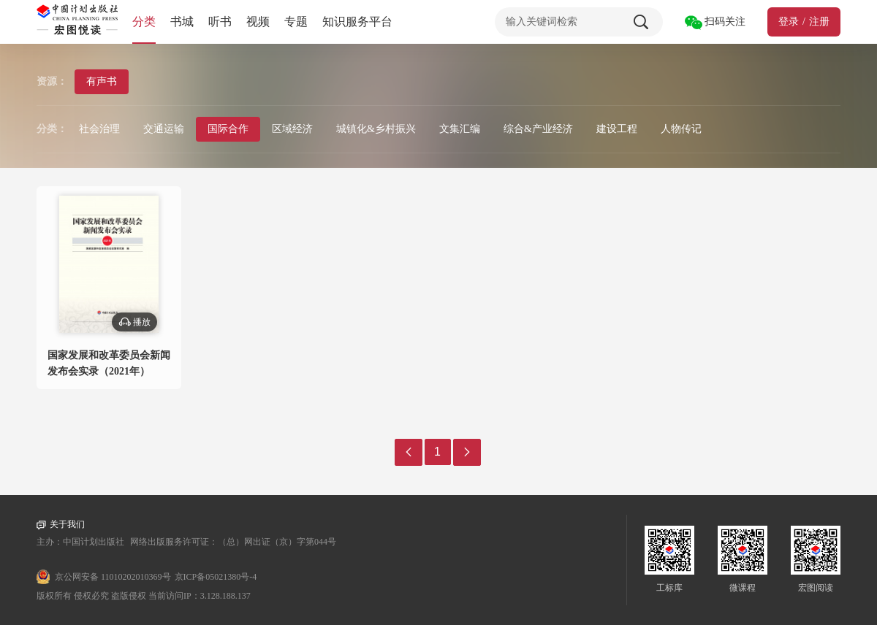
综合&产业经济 (538, 128)
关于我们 (61, 524)
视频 (258, 21)
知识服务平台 (357, 21)
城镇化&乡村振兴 (376, 128)
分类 (144, 21)
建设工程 (616, 128)
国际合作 (228, 128)
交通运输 (163, 128)
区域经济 (292, 128)
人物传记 (681, 128)
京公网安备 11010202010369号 (113, 577)
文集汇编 (459, 128)
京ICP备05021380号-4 (216, 577)
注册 (819, 21)
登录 (788, 21)
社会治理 (99, 128)
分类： (52, 128)
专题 (296, 21)
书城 (182, 21)
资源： (52, 81)
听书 (220, 21)
